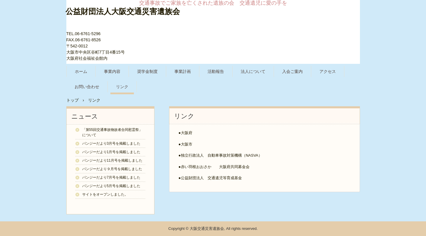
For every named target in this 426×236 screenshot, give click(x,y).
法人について (253, 71)
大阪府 (186, 133)
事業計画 (182, 71)
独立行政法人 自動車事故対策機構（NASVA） (221, 155)
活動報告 (216, 71)
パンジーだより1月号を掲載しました (111, 152)
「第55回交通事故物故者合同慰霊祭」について (112, 132)
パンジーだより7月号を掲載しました (111, 177)
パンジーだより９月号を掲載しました (112, 169)
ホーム (81, 71)
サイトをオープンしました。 (105, 194)
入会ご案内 (292, 71)
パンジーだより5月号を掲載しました (111, 186)
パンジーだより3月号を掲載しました (111, 143)
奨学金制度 (147, 71)
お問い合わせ (87, 86)
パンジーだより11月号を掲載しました (112, 160)
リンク (122, 86)
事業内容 (112, 71)
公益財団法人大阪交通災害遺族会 (122, 11)
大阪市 (186, 144)
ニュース (84, 116)
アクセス (327, 71)
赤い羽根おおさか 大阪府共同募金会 (215, 167)
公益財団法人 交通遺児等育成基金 (211, 178)
